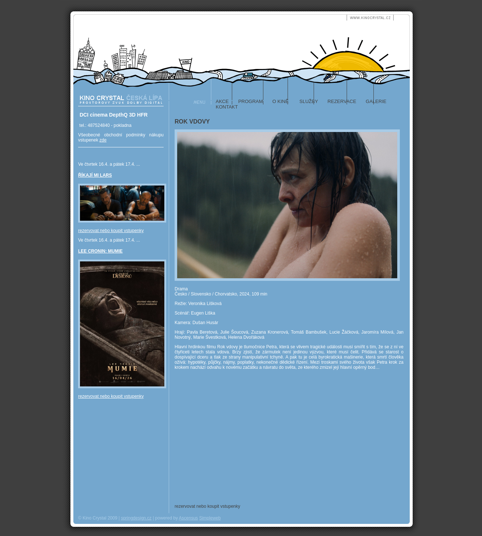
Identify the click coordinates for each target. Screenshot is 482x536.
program (250, 101)
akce (222, 101)
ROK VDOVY (192, 121)
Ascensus (188, 518)
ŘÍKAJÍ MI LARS (95, 175)
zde (102, 140)
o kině (281, 101)
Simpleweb (210, 518)
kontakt (227, 107)
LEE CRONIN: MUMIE (100, 251)
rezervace (342, 101)
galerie (376, 101)
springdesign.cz (136, 518)
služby (308, 101)
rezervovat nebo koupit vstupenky (111, 230)
